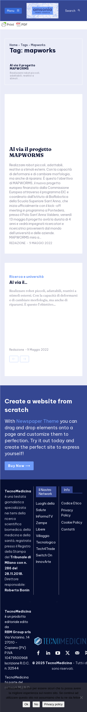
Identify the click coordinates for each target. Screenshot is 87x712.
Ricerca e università (26, 276)
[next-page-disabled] (24, 359)
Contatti (68, 529)
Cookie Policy (71, 522)
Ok (26, 704)
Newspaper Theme (37, 421)
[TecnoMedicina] (42, 11)
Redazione (17, 243)
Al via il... (18, 282)
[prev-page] (13, 359)
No (36, 704)
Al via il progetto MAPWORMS (22, 67)
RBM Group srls (18, 632)
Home (14, 45)
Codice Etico (71, 503)
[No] (81, 697)
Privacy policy (53, 704)
